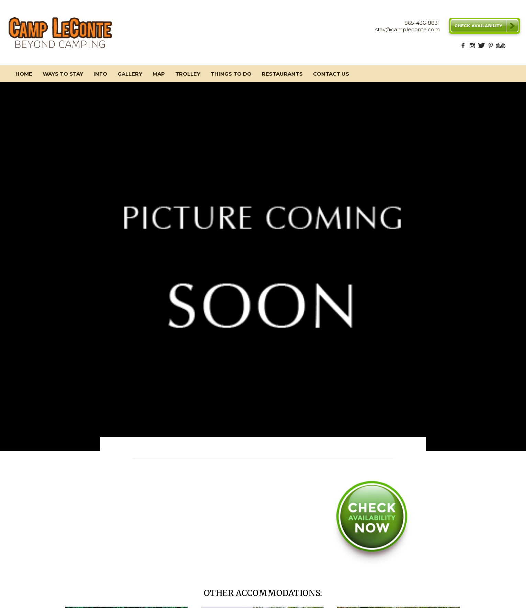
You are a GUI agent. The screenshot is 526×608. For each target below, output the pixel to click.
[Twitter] (481, 47)
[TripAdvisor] (500, 47)
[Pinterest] (490, 47)
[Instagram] (472, 47)
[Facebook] (463, 47)
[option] (263, 266)
